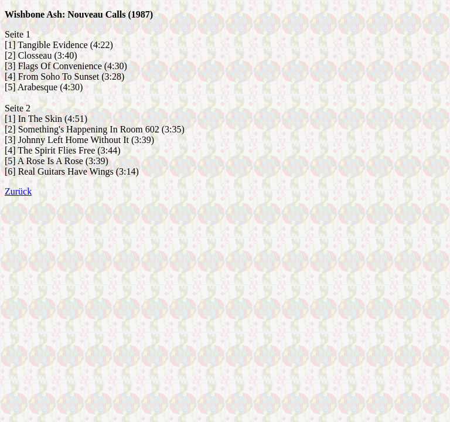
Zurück (18, 191)
